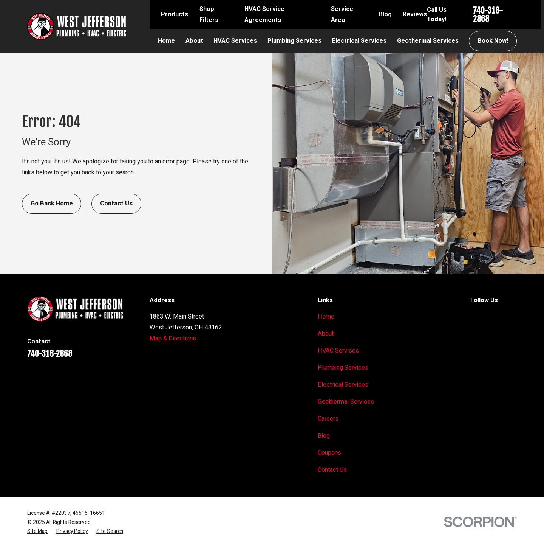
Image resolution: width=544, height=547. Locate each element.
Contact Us (116, 203)
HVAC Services (338, 350)
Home (326, 316)
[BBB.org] (512, 315)
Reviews (415, 14)
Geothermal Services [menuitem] (428, 40)
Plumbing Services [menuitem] (294, 40)
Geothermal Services (346, 401)
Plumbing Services (343, 367)
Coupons (329, 452)
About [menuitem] (194, 40)
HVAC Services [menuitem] (235, 40)
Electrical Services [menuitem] (359, 40)
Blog (385, 14)
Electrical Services (343, 384)
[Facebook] (493, 315)
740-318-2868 (488, 14)
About (326, 333)
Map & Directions (173, 338)
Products (174, 14)
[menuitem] (37, 531)
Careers (328, 418)
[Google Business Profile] (474, 315)
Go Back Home (52, 203)
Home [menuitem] (166, 40)
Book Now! (493, 40)
